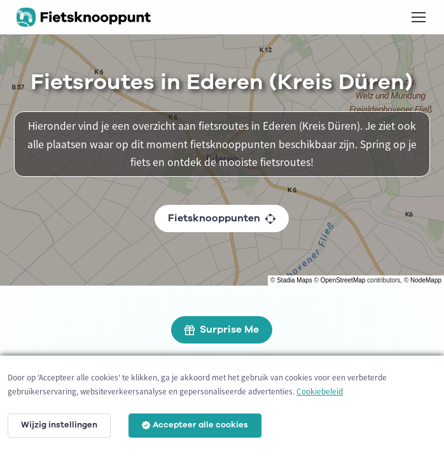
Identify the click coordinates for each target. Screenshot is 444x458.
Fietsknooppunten (221, 218)
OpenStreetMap (343, 280)
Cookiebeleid (319, 391)
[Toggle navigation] (417, 17)
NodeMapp (425, 280)
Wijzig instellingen (59, 425)
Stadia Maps (294, 280)
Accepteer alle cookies (195, 425)
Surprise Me (221, 330)
